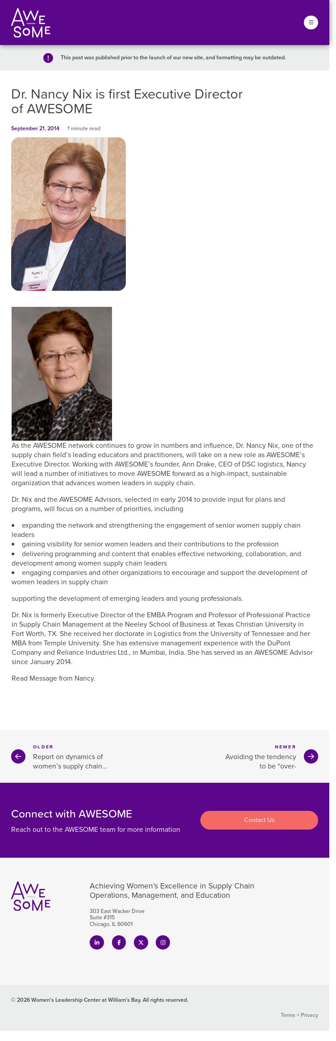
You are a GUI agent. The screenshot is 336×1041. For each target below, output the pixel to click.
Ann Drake (198, 464)
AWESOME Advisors (90, 499)
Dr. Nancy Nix (257, 445)
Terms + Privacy (299, 1015)
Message (43, 678)
